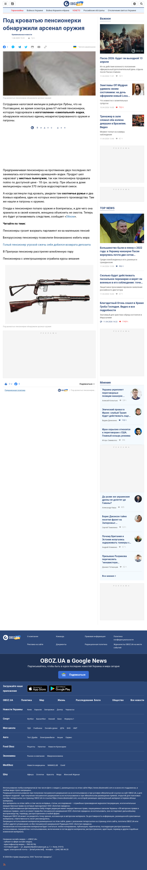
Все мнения (108, 576)
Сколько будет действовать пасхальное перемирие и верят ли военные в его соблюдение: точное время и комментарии (122, 279)
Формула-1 (69, 719)
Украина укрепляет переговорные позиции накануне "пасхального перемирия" (113, 393)
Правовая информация (95, 636)
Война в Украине (35, 10)
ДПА (62, 728)
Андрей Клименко (109, 547)
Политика (26, 700)
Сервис (69, 737)
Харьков (38, 709)
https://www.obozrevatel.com (100, 788)
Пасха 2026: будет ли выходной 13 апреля (121, 60)
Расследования (84, 700)
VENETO (76, 10)
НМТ (75, 728)
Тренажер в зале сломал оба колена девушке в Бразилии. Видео (113, 122)
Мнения (105, 382)
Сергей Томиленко (109, 528)
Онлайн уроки (51, 728)
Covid (62, 765)
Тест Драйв (32, 737)
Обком (70, 216)
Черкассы (69, 709)
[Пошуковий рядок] (141, 3)
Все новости (137, 700)
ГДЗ (29, 728)
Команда (60, 636)
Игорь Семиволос (109, 440)
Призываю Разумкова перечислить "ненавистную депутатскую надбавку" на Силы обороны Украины (115, 559)
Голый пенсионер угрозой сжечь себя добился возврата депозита (47, 244)
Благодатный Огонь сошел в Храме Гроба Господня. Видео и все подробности (122, 306)
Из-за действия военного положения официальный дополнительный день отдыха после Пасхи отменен (121, 69)
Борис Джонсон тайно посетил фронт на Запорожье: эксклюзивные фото (114, 519)
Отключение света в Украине (122, 10)
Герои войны (17, 10)
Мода (58, 774)
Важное (105, 18)
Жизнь (61, 700)
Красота (50, 774)
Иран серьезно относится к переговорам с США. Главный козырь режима (116, 432)
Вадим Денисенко (109, 420)
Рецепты (31, 747)
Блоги (97, 700)
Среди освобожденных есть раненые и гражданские (118, 261)
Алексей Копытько (110, 401)
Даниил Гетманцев (110, 567)
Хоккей (51, 719)
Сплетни (40, 774)
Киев (29, 709)
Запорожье (49, 709)
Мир (41, 700)
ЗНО (69, 728)
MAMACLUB (53, 765)
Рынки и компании (36, 756)
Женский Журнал (72, 774)
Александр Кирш (109, 508)
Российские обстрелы (94, 10)
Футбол (30, 719)
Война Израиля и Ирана (57, 10)
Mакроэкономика (55, 756)
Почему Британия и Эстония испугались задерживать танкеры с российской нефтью (115, 539)
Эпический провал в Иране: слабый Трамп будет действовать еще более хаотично (115, 413)
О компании (32, 636)
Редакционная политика (15, 390)
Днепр (60, 709)
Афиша (30, 774)
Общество (118, 700)
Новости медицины (36, 765)
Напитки (42, 747)
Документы (61, 644)
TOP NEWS (107, 208)
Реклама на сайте (35, 644)
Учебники (37, 728)
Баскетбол (41, 719)
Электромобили (47, 737)
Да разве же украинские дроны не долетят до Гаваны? (116, 499)
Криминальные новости (22, 35)
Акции (60, 737)
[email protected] (37, 849)
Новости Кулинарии (57, 747)
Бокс (59, 719)
